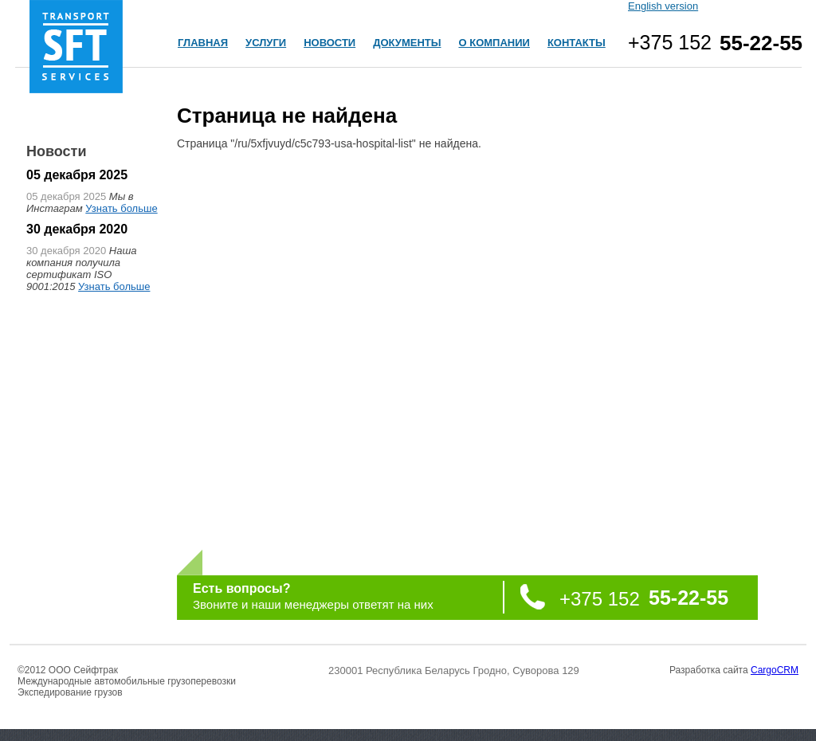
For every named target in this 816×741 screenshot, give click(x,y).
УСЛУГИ (265, 43)
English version (663, 6)
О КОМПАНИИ (493, 43)
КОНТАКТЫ (576, 43)
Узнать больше (121, 208)
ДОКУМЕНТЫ (407, 43)
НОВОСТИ (329, 43)
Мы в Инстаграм (80, 202)
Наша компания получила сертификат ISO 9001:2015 (81, 268)
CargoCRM (774, 670)
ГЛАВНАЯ (203, 43)
